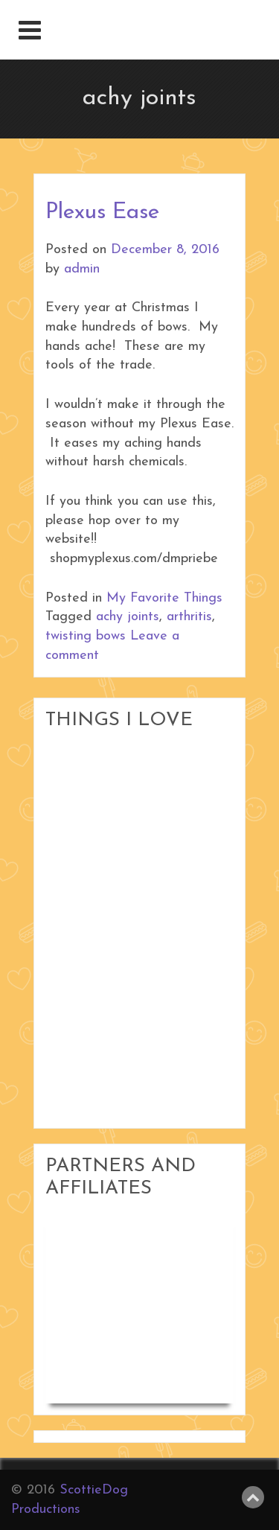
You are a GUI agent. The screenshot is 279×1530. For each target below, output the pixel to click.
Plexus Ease (102, 212)
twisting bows (85, 636)
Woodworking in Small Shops (131, 1272)
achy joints (127, 617)
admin (82, 269)
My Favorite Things (164, 598)
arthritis (189, 617)
